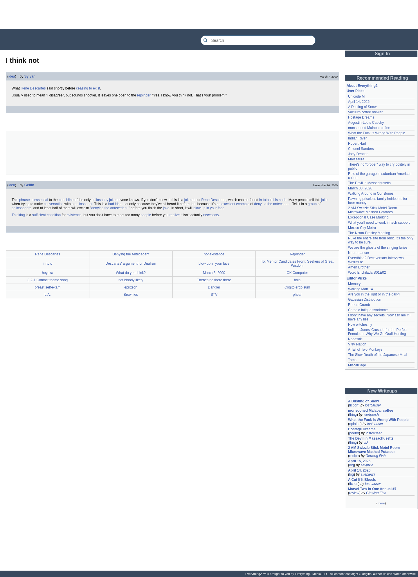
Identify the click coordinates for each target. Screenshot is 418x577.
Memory (354, 284)
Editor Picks (357, 278)
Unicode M (356, 96)
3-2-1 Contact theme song (48, 280)
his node (280, 200)
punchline (66, 200)
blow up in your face (208, 208)
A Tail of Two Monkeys (365, 349)
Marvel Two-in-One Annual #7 (372, 489)
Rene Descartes (33, 88)
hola (297, 280)
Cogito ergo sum (297, 287)
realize (175, 215)
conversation (54, 204)
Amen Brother (359, 267)
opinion (355, 424)
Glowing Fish (375, 456)
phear (297, 295)
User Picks (355, 91)
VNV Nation (357, 344)
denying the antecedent (272, 204)
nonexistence (214, 254)
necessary (211, 215)
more (381, 503)
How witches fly (360, 324)
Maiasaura (356, 159)
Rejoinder (297, 254)
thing (353, 415)
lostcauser (373, 405)
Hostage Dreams (361, 117)
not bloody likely (130, 280)
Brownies (131, 295)
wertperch (371, 415)
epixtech (130, 287)
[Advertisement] (209, 14)
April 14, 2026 (359, 102)
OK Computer (297, 273)
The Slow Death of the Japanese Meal (377, 355)
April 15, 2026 (359, 461)
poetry (354, 433)
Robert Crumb (359, 305)
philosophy (100, 200)
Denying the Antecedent (130, 254)
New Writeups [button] (382, 390)
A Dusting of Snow (362, 107)
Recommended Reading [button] (382, 78)
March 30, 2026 (360, 188)
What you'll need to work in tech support (379, 223)
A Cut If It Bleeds (362, 480)
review (354, 493)
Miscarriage (357, 365)
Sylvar (29, 76)
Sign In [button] (382, 53)
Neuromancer (358, 253)
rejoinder (143, 95)
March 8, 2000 (214, 273)
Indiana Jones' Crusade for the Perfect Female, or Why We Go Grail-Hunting (377, 332)
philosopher (83, 204)
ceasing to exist (88, 88)
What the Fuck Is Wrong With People (376, 133)
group (312, 204)
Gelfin (29, 185)
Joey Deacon (358, 154)
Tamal (352, 360)
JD (365, 442)
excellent (228, 204)
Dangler (214, 287)
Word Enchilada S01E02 (367, 272)
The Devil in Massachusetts (369, 183)
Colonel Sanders (361, 149)
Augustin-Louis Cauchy (366, 123)
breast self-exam (48, 287)
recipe (354, 456)
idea (11, 76)
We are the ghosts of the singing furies (378, 248)
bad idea (115, 204)
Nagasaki (355, 339)
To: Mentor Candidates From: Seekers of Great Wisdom (297, 263)
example (242, 204)
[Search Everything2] (258, 40)
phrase (24, 200)
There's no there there (214, 280)
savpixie (367, 465)
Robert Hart (357, 143)
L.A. (47, 295)
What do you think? (131, 273)
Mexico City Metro (362, 228)
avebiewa (368, 474)
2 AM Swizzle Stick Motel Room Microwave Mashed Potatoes (372, 210)
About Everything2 (362, 86)
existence (74, 215)
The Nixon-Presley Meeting (369, 233)
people (145, 215)
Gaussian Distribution (364, 300)
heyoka (47, 273)
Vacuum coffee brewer (365, 112)
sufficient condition (46, 215)
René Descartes (47, 254)
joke (112, 200)
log (351, 465)
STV (214, 295)
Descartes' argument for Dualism (130, 263)
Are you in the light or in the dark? (374, 294)
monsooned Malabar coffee (369, 128)
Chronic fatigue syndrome (368, 310)
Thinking (18, 215)
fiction (353, 405)
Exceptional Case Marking (368, 217)
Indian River (357, 138)
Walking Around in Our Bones (371, 193)
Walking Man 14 (360, 289)
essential (41, 200)
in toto (264, 200)
